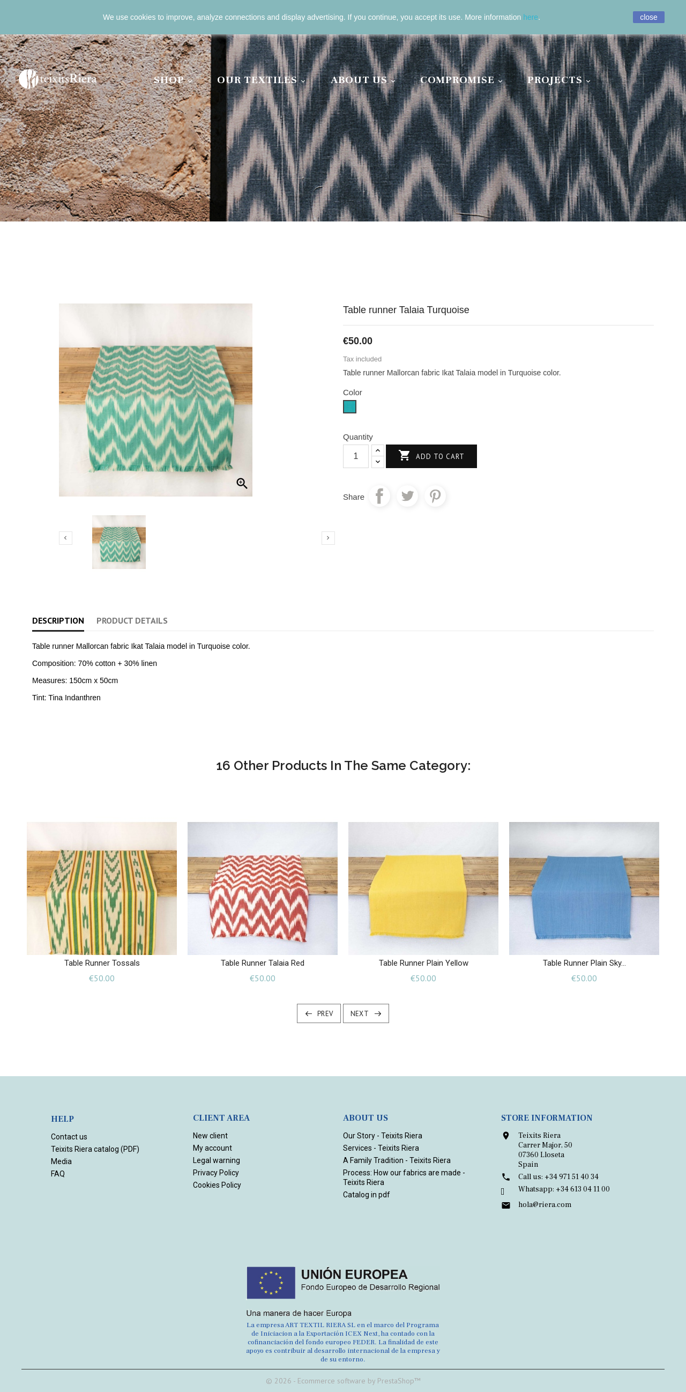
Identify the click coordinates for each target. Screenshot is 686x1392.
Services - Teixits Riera (381, 1148)
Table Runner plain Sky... (584, 963)
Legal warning (216, 1160)
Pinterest (435, 496)
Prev (325, 1013)
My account (212, 1148)
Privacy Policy (216, 1172)
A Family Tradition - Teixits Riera (397, 1160)
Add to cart (431, 456)
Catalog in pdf (366, 1194)
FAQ (58, 1173)
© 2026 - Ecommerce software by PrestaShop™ (343, 1381)
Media (61, 1161)
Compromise (463, 80)
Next (360, 1013)
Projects (560, 80)
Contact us (69, 1136)
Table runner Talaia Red (262, 963)
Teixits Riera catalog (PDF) (95, 1149)
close (649, 17)
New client (210, 1135)
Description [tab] (58, 620)
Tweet (407, 496)
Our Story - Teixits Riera (382, 1135)
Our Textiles (263, 80)
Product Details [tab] (132, 620)
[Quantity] (356, 456)
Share (379, 496)
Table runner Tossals (102, 963)
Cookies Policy (217, 1185)
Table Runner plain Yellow (423, 963)
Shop (175, 80)
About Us (365, 80)
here (530, 17)
